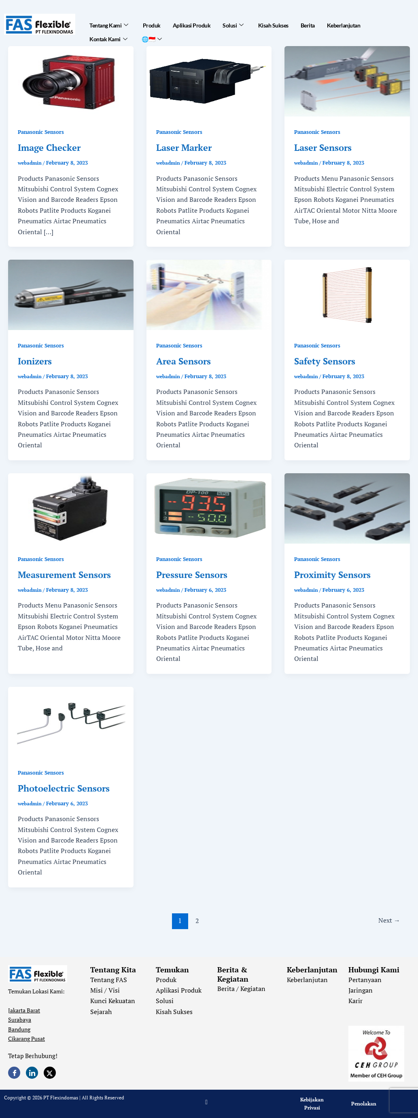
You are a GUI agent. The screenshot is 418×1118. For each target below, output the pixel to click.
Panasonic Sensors (43, 132)
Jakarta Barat (24, 1010)
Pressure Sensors (191, 574)
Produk (152, 22)
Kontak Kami (108, 32)
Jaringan (360, 990)
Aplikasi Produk (192, 22)
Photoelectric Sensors (64, 788)
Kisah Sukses (273, 22)
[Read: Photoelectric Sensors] (71, 721)
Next (387, 920)
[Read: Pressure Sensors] (209, 507)
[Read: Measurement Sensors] (71, 507)
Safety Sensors (324, 361)
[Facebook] (14, 1073)
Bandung (19, 1029)
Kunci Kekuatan (112, 1000)
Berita (308, 22)
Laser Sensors (323, 147)
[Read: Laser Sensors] (347, 80)
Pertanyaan (365, 979)
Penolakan (363, 1104)
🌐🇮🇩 (152, 32)
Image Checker (49, 147)
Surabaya (19, 1019)
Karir (355, 1000)
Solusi (233, 22)
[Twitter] (50, 1073)
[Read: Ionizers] (71, 294)
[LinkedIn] (32, 1073)
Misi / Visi (105, 990)
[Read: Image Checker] (71, 80)
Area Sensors (183, 361)
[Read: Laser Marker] (209, 80)
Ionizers (35, 361)
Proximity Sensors (332, 574)
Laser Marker (184, 147)
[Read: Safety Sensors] (347, 294)
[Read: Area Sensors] (209, 294)
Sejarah (101, 1011)
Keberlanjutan (344, 22)
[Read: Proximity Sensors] (347, 507)
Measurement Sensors (64, 574)
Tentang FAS (108, 979)
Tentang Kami (108, 22)
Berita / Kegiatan (241, 988)
